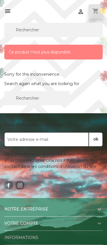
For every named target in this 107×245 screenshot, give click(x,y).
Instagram (20, 185)
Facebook (8, 185)
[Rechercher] (53, 30)
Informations (21, 238)
